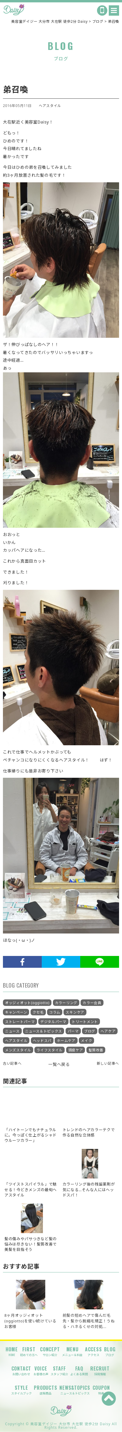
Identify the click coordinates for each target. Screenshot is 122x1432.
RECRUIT (100, 1370)
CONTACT (21, 1370)
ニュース (12, 1031)
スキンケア (75, 1012)
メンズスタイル (18, 1050)
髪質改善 (95, 1050)
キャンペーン (16, 1012)
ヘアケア (108, 1031)
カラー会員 (92, 1002)
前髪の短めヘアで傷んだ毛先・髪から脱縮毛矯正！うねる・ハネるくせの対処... (89, 1321)
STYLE (21, 1390)
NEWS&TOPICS (74, 1390)
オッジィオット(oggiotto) (27, 1002)
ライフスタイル (49, 1050)
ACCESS (93, 1351)
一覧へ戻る (59, 1064)
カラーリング (66, 1002)
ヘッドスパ (42, 1040)
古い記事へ (12, 1063)
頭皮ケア (75, 1050)
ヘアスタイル (50, 105)
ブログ (89, 1031)
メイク (86, 1040)
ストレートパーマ (20, 1021)
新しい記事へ (108, 1063)
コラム (54, 1012)
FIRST (29, 1351)
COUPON (101, 1390)
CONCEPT (50, 1351)
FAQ (79, 1370)
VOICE (41, 1370)
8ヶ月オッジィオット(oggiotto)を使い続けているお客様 (30, 1321)
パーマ (73, 1031)
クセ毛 (38, 1012)
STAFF (59, 1370)
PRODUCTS (45, 1390)
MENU (72, 1351)
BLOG (109, 1351)
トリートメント (85, 1021)
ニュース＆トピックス (43, 1031)
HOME (12, 1351)
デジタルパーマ (53, 1021)
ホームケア (66, 1040)
